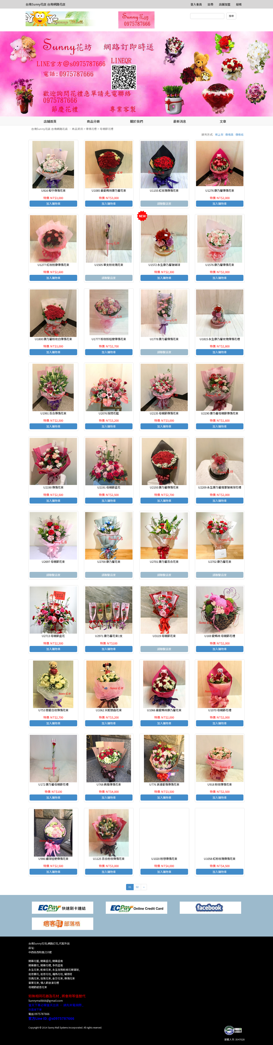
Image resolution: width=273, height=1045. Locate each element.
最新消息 (179, 121)
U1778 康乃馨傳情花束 (164, 339)
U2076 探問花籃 (109, 413)
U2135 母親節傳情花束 (164, 413)
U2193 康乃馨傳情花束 (164, 487)
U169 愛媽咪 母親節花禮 (219, 636)
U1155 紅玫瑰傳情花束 (164, 190)
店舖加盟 (224, 4)
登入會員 (196, 4)
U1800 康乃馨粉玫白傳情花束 (53, 339)
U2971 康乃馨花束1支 (108, 636)
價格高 (229, 134)
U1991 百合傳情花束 (53, 413)
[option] (136, 74)
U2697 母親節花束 (53, 562)
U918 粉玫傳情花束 (219, 784)
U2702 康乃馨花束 (219, 562)
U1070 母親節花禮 (219, 710)
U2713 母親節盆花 (53, 636)
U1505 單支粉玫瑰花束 (108, 265)
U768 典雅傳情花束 (108, 784)
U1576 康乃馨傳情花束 (219, 265)
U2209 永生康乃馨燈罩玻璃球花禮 (219, 487)
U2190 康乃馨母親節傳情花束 (219, 413)
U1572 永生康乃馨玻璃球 (164, 265)
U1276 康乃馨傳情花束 (219, 190)
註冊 (210, 4)
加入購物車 (53, 204)
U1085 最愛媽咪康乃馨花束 (109, 190)
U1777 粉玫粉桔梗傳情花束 (109, 339)
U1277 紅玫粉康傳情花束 (53, 265)
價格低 (239, 134)
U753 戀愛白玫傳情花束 (53, 710)
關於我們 (136, 121)
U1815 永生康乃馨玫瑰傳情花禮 (220, 339)
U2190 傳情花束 (53, 487)
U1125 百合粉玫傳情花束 (109, 859)
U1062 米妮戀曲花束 (109, 710)
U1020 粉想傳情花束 (164, 859)
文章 (223, 121)
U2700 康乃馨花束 (108, 562)
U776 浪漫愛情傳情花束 (164, 784)
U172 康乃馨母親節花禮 (53, 784)
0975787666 (41, 1014)
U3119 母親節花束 (164, 636)
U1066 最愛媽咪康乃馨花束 (164, 710)
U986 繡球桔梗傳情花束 (53, 859)
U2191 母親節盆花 (108, 487)
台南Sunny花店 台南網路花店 (45, 4)
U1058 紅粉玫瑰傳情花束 (219, 859)
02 (137, 887)
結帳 (239, 4)
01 (130, 887)
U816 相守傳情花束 (53, 190)
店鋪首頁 (50, 121)
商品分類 (93, 121)
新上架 (219, 134)
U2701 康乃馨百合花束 (164, 562)
